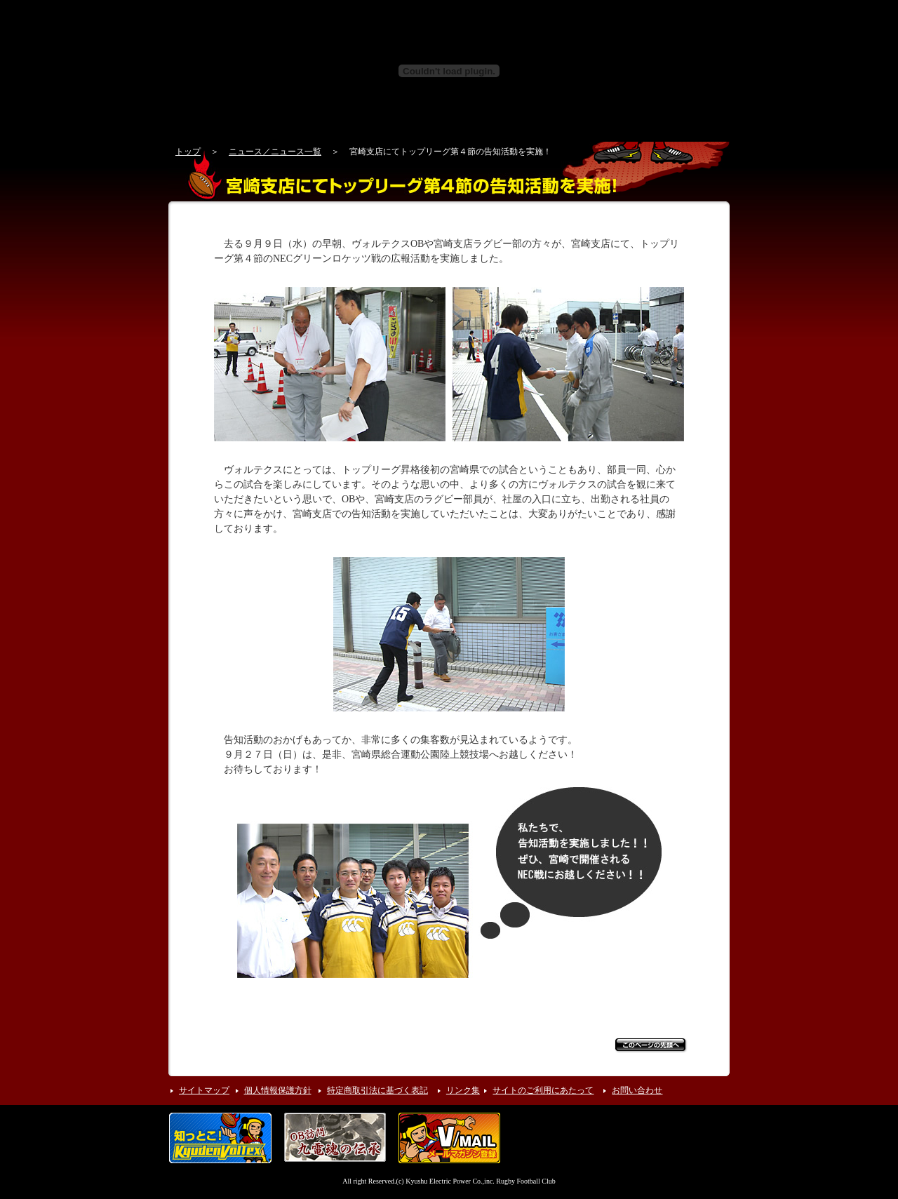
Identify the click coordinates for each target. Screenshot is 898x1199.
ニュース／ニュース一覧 (275, 151)
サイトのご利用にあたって (543, 1090)
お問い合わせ (637, 1090)
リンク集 (463, 1090)
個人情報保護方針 (277, 1090)
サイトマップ (204, 1090)
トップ (188, 151)
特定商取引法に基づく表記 (377, 1090)
